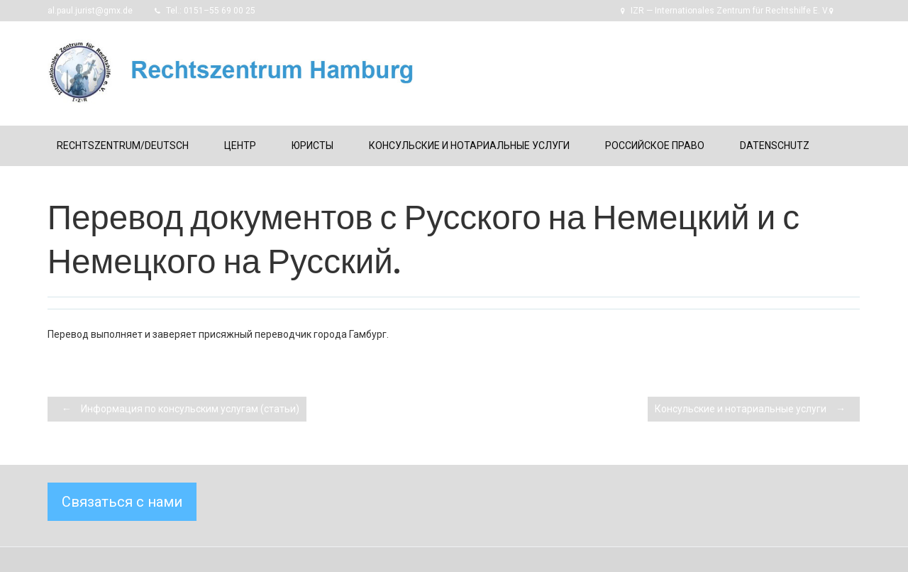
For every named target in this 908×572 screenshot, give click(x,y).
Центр (240, 145)
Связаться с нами (122, 501)
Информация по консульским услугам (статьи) (177, 409)
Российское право (654, 145)
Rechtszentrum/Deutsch (123, 145)
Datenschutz (774, 145)
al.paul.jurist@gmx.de (90, 11)
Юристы (312, 145)
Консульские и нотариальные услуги (469, 145)
